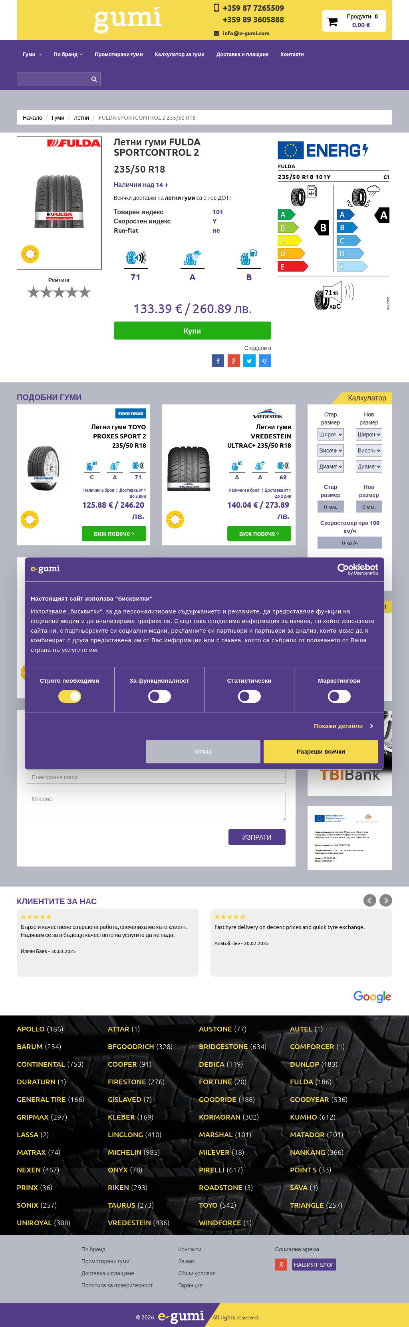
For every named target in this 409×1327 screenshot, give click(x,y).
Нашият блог (314, 1264)
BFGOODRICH (131, 1046)
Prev (369, 900)
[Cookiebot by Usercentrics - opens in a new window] (343, 569)
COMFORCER (312, 1046)
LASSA (27, 1134)
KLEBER (121, 1116)
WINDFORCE (220, 1222)
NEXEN (29, 1169)
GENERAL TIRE (41, 1099)
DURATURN (36, 1081)
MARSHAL (216, 1134)
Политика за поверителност (117, 1285)
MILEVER (214, 1151)
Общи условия (197, 1273)
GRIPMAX (33, 1116)
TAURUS (121, 1204)
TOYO (208, 1204)
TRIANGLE (307, 1204)
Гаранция (190, 1285)
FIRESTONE (127, 1081)
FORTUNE (215, 1081)
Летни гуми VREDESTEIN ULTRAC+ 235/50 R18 (259, 435)
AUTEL (301, 1028)
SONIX (27, 1204)
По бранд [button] (68, 53)
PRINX (27, 1187)
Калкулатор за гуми (179, 53)
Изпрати (257, 837)
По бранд (93, 1249)
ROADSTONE (220, 1187)
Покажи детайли (338, 725)
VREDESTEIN (129, 1222)
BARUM (30, 1046)
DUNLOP (304, 1063)
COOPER (122, 1063)
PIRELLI (211, 1169)
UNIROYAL (34, 1222)
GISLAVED (124, 1099)
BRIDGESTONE (223, 1046)
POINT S (303, 1169)
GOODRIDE (217, 1099)
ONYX (118, 1169)
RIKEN (118, 1187)
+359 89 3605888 (253, 19)
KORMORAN (219, 1116)
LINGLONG (125, 1134)
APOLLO (31, 1028)
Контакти (292, 53)
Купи (192, 330)
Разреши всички (321, 751)
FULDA (301, 1081)
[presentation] (87, 845)
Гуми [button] (32, 53)
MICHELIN (124, 1151)
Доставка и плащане (242, 53)
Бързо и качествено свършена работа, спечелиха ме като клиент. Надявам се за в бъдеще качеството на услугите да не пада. (108, 933)
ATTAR (118, 1028)
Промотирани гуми (119, 53)
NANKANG (307, 1151)
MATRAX (31, 1151)
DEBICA (211, 1063)
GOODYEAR (309, 1099)
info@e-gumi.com (246, 32)
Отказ (203, 751)
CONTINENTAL (41, 1063)
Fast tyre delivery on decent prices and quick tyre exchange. (301, 929)
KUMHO (303, 1116)
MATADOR (307, 1134)
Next (385, 900)
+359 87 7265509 (253, 7)
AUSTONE (215, 1028)
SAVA (299, 1187)
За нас (186, 1261)
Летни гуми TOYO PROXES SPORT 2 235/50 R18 (118, 435)
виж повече (114, 533)
